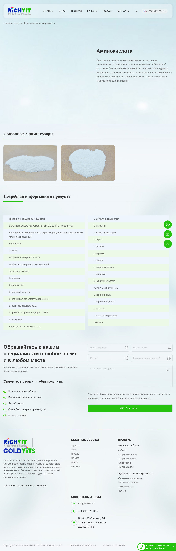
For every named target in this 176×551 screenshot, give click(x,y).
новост (107, 11)
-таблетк (122, 450)
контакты (123, 11)
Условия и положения (114, 545)
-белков (122, 491)
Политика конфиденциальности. (134, 398)
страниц (48, 11)
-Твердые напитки (127, 458)
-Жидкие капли (125, 467)
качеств (92, 11)
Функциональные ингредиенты (39, 23)
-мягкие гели (124, 463)
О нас (62, 11)
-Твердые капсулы (127, 454)
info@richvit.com (86, 503)
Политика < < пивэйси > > (83, 545)
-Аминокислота (125, 486)
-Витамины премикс (128, 482)
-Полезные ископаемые (130, 478)
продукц (76, 11)
